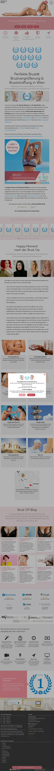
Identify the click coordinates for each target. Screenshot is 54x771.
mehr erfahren (39, 392)
